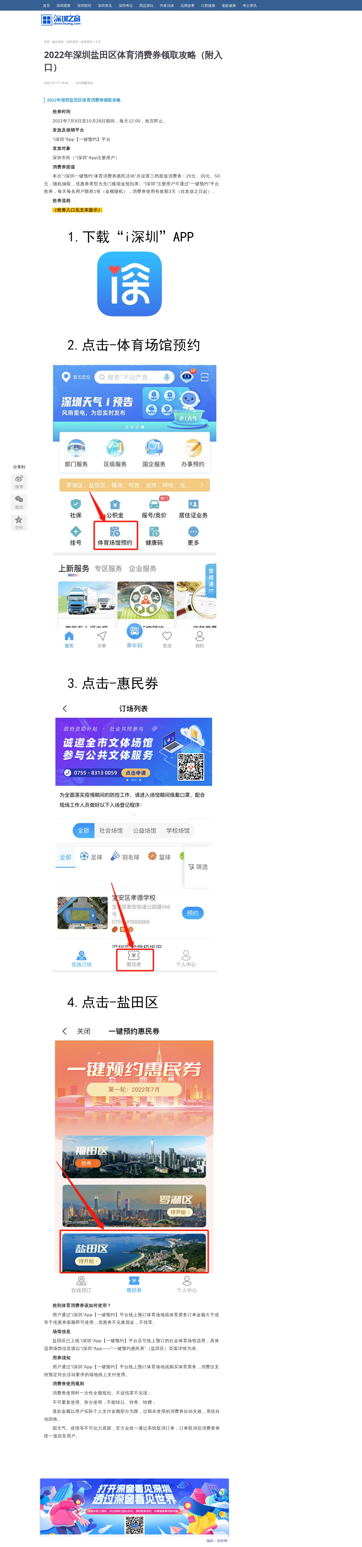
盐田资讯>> (88, 41)
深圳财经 (84, 6)
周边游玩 (146, 6)
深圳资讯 (105, 6)
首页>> (48, 41)
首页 (46, 6)
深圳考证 (126, 6)
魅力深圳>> (60, 41)
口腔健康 (208, 6)
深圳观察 (64, 6)
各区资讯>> (74, 41)
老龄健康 (229, 6)
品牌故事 (187, 6)
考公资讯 (250, 6)
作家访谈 (167, 6)
